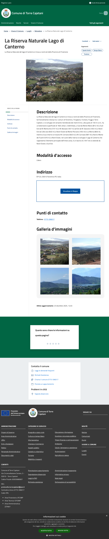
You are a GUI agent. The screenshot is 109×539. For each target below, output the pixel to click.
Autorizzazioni (60, 451)
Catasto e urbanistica (35, 451)
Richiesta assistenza (35, 482)
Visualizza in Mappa (70, 191)
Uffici (3, 440)
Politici (3, 447)
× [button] (106, 516)
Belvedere (38, 31)
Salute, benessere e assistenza (66, 447)
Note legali (59, 478)
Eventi (84, 454)
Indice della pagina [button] (13, 108)
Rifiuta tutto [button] (63, 530)
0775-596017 (49, 219)
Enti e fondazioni (7, 444)
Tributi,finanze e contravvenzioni (67, 440)
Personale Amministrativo (10, 451)
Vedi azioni (97, 41)
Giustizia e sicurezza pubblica (65, 436)
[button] (54, 535)
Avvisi (84, 440)
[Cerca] (105, 13)
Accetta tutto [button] (46, 531)
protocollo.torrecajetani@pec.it (13, 487)
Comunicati (86, 436)
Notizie (84, 432)
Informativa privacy (62, 474)
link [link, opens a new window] (75, 526)
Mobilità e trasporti (35, 459)
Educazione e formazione (64, 432)
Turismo (31, 455)
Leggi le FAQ (32, 478)
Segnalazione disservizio (37, 474)
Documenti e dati (7, 455)
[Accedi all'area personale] (97, 3)
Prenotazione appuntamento (38, 470)
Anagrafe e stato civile (36, 432)
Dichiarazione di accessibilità (65, 482)
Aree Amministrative (8, 436)
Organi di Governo (7, 432)
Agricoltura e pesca (62, 455)
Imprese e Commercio (36, 444)
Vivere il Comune (17, 31)
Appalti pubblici (33, 447)
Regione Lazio (6, 2)
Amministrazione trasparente (65, 470)
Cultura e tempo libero (36, 436)
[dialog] (54, 526)
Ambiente (58, 444)
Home (6, 31)
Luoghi (29, 31)
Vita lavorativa (33, 440)
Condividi (86, 41)
